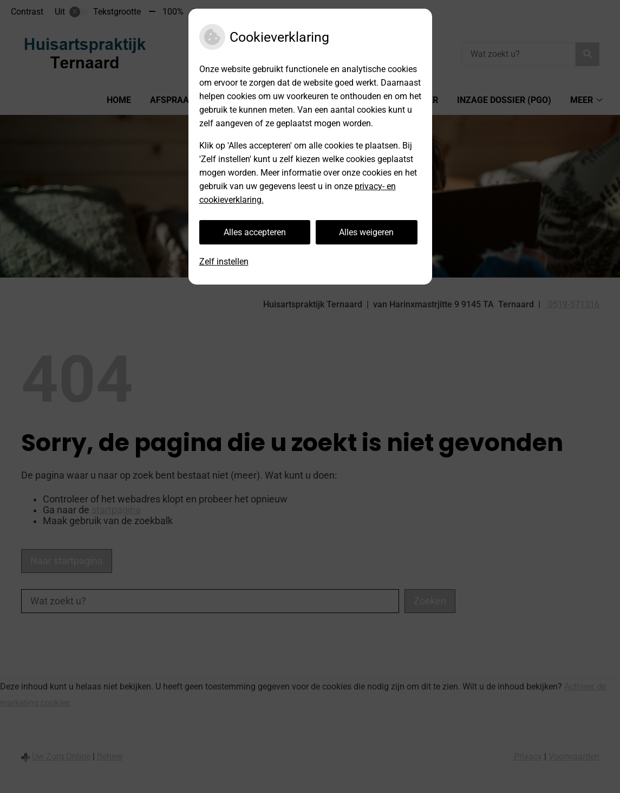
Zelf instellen (224, 261)
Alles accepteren (255, 232)
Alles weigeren (366, 232)
